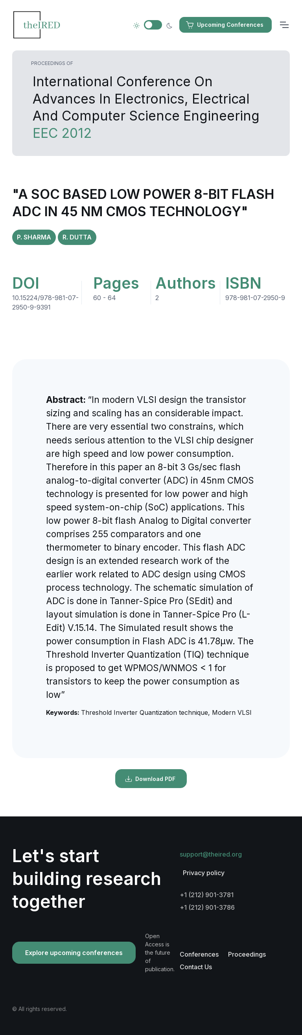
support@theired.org (211, 854)
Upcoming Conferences (224, 25)
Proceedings (247, 954)
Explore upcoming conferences (74, 953)
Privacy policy (204, 873)
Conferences (199, 954)
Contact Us (196, 967)
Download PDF (150, 779)
